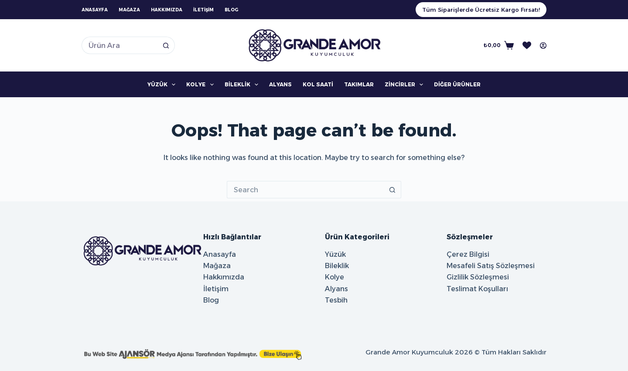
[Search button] (166, 45)
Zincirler (406, 84)
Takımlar (359, 84)
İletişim (203, 10)
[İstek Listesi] (526, 45)
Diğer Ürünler (457, 84)
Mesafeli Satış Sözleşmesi (491, 266)
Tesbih (336, 300)
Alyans (280, 84)
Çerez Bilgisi (468, 254)
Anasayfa (95, 10)
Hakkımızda (166, 10)
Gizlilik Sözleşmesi (478, 277)
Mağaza (129, 10)
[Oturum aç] (543, 45)
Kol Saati (318, 84)
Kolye (201, 84)
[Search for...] (119, 45)
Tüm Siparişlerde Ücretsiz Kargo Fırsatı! (481, 9)
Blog (231, 10)
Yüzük (163, 84)
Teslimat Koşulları (477, 289)
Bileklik (243, 84)
